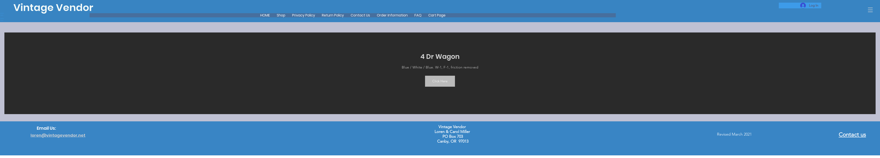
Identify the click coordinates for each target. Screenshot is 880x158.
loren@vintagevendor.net (58, 135)
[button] (870, 9)
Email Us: (46, 128)
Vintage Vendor (53, 7)
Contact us (852, 134)
